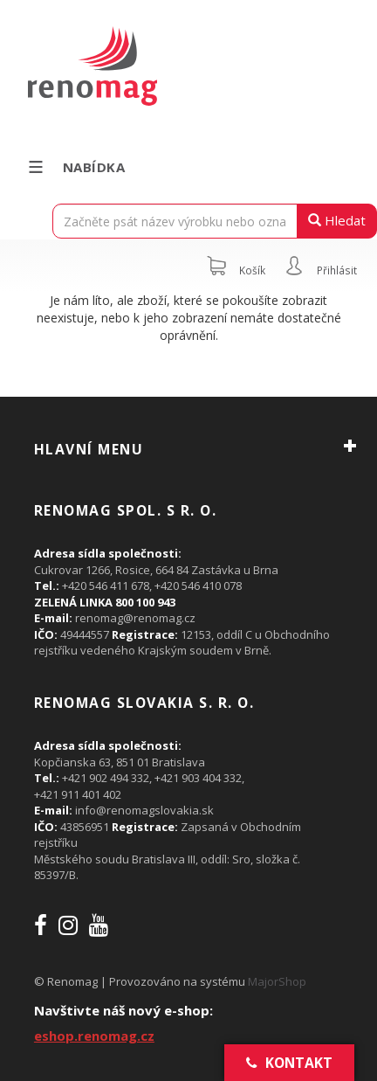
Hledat (337, 220)
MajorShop (277, 981)
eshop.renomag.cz (94, 1035)
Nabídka (75, 167)
